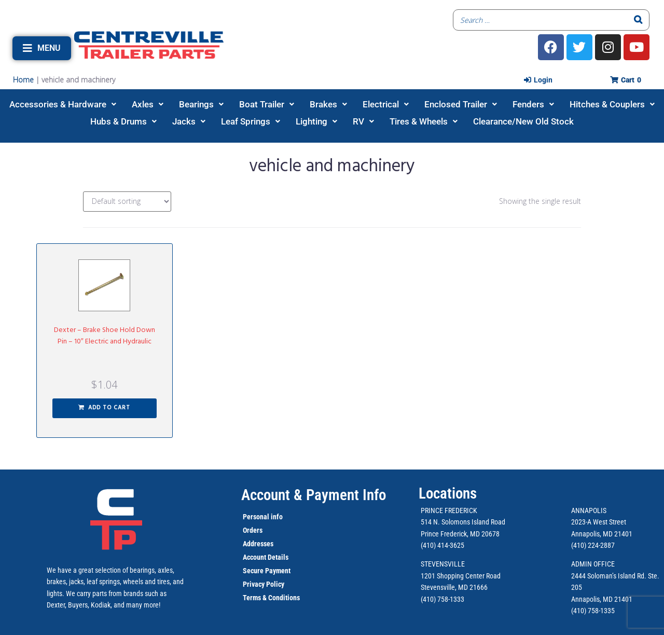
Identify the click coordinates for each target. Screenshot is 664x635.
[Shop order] (127, 201)
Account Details (265, 557)
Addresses (258, 544)
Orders (252, 530)
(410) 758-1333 (442, 599)
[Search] (638, 20)
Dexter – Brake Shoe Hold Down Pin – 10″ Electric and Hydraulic (104, 336)
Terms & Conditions (271, 597)
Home (23, 80)
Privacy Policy (263, 584)
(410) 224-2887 (593, 545)
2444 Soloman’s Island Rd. (608, 576)
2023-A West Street (598, 522)
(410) (578, 610)
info (276, 517)
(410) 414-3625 (442, 545)
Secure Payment (266, 571)
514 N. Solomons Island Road (463, 522)
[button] (41, 48)
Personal (256, 517)
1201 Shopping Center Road (461, 576)
